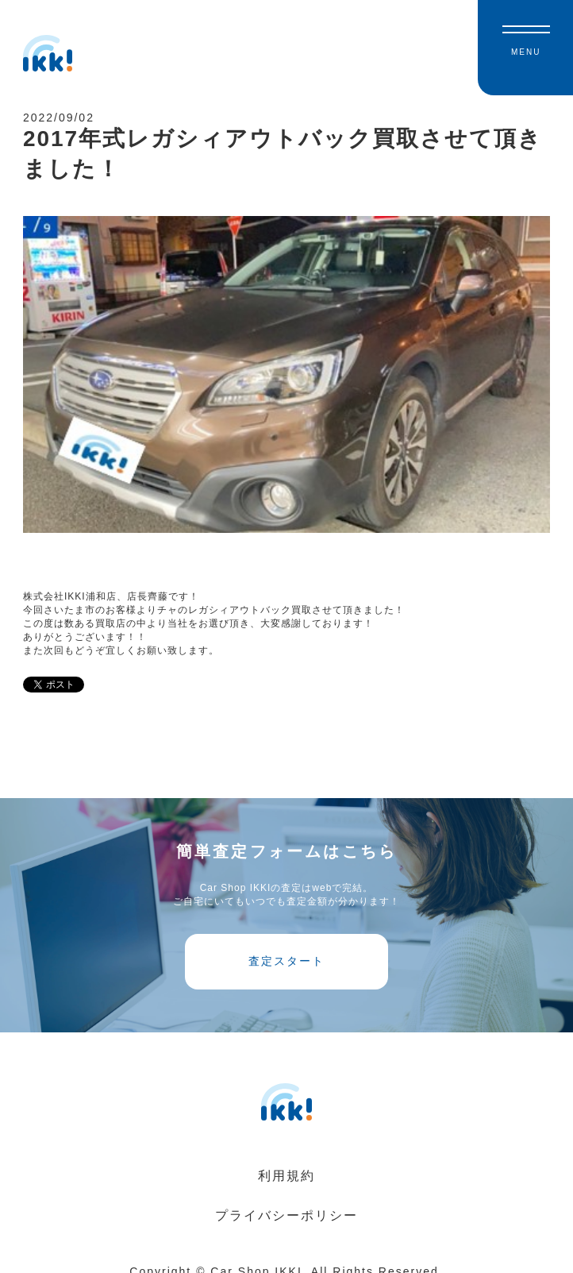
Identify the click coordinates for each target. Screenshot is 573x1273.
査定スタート (286, 961)
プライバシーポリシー (286, 1215)
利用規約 (286, 1175)
